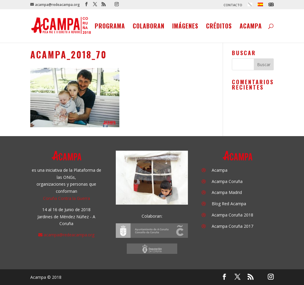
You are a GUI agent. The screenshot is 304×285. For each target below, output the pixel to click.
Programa (110, 27)
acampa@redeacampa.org (69, 235)
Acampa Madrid (227, 192)
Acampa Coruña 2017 (232, 226)
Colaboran (148, 27)
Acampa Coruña (227, 181)
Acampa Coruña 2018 (232, 215)
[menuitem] (250, 6)
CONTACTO (233, 5)
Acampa (251, 27)
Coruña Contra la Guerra (66, 198)
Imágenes (185, 27)
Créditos (219, 27)
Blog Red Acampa (229, 203)
